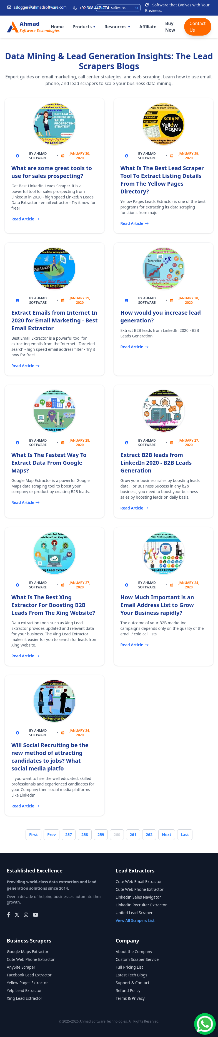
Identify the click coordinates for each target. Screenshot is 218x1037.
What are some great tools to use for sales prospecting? (51, 172)
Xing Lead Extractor (24, 998)
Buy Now (170, 26)
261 (133, 834)
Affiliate (147, 27)
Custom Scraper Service (137, 959)
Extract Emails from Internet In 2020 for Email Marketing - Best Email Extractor (54, 320)
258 (84, 834)
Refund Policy (128, 990)
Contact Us (198, 26)
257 (68, 834)
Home (57, 27)
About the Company (134, 951)
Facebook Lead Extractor (29, 975)
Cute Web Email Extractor (139, 881)
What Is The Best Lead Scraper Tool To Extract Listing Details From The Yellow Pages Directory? (162, 179)
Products (84, 27)
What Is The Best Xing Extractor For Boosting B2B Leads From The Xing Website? (53, 604)
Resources (117, 27)
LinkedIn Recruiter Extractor (141, 904)
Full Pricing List (129, 967)
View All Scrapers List (135, 920)
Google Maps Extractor (28, 951)
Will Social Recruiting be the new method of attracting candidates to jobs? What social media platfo (50, 756)
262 (149, 834)
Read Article (25, 219)
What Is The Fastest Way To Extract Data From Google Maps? (49, 462)
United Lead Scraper (134, 912)
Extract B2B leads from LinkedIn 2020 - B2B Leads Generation (156, 462)
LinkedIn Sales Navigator (138, 897)
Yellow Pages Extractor (27, 982)
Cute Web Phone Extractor (140, 889)
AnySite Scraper (21, 967)
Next (166, 834)
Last (185, 834)
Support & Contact (132, 982)
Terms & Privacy (130, 998)
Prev (51, 834)
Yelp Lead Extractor (24, 990)
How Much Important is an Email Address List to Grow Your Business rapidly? (157, 604)
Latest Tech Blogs (131, 975)
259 (100, 834)
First (33, 834)
